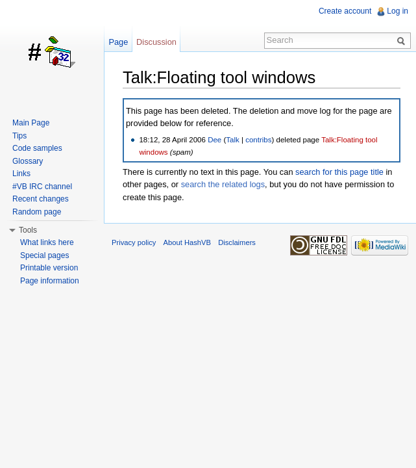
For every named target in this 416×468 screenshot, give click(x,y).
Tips (19, 135)
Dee (214, 140)
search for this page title (339, 172)
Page (118, 42)
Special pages (44, 255)
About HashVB (187, 242)
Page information (49, 280)
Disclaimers (237, 242)
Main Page (30, 122)
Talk (232, 140)
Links (21, 173)
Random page (36, 211)
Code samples (37, 148)
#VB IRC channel (42, 186)
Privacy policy (134, 242)
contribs (258, 140)
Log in (397, 11)
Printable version (49, 267)
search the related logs (223, 184)
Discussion (156, 42)
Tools (28, 230)
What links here (47, 242)
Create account (345, 11)
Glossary (27, 161)
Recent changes (40, 198)
